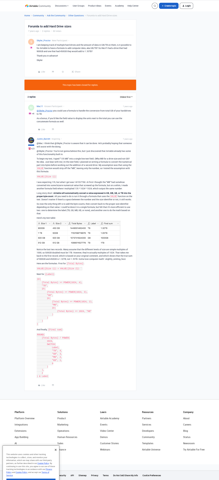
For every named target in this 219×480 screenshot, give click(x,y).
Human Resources (67, 437)
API (72, 475)
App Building (21, 437)
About (186, 418)
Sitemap (82, 475)
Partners (146, 418)
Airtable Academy (109, 418)
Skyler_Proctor (44, 40)
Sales (60, 443)
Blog (185, 430)
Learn (103, 412)
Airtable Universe (151, 449)
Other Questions (76, 15)
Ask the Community (56, 15)
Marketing (62, 424)
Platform (19, 412)
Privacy (94, 475)
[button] (169, 6)
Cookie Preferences (152, 475)
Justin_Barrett (43, 138)
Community (38, 15)
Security (62, 475)
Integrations (21, 424)
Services (146, 424)
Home (27, 15)
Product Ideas (94, 5)
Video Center (107, 430)
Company (188, 412)
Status (186, 437)
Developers (148, 430)
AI (16, 443)
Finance (61, 449)
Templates (147, 443)
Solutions (62, 412)
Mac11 (40, 106)
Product (61, 418)
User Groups (78, 5)
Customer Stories (109, 443)
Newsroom (189, 443)
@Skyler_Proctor (45, 110)
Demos (104, 437)
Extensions (20, 430)
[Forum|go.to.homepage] (37, 6)
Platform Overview (25, 418)
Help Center (133, 5)
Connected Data (23, 449)
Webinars (105, 449)
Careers (187, 424)
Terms (106, 475)
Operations (63, 430)
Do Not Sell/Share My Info (125, 475)
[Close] (55, 456)
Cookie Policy (43, 470)
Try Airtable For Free (194, 449)
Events (108, 5)
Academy (119, 5)
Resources (147, 412)
